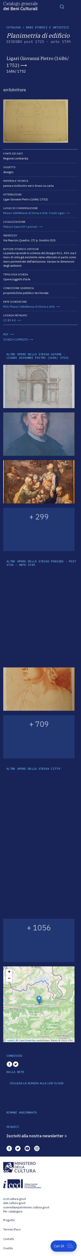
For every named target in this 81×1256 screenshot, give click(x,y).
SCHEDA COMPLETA (15, 339)
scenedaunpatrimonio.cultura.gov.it (26, 1207)
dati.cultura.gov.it (14, 1203)
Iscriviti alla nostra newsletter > (36, 1135)
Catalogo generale (20, 6)
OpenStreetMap (27, 1040)
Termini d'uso (12, 1229)
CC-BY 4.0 (9, 320)
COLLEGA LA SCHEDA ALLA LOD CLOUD (37, 1083)
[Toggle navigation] (62, 6)
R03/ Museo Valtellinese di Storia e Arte (29, 306)
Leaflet (10, 1040)
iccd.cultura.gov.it (14, 1199)
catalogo (13, 27)
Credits (8, 1248)
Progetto (9, 1220)
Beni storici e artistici (47, 27)
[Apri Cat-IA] (64, 1246)
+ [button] (9, 972)
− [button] (9, 978)
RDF (5, 334)
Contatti (8, 1239)
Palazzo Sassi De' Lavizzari (20, 227)
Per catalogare (12, 1211)
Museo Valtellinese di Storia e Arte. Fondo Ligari (34, 213)
